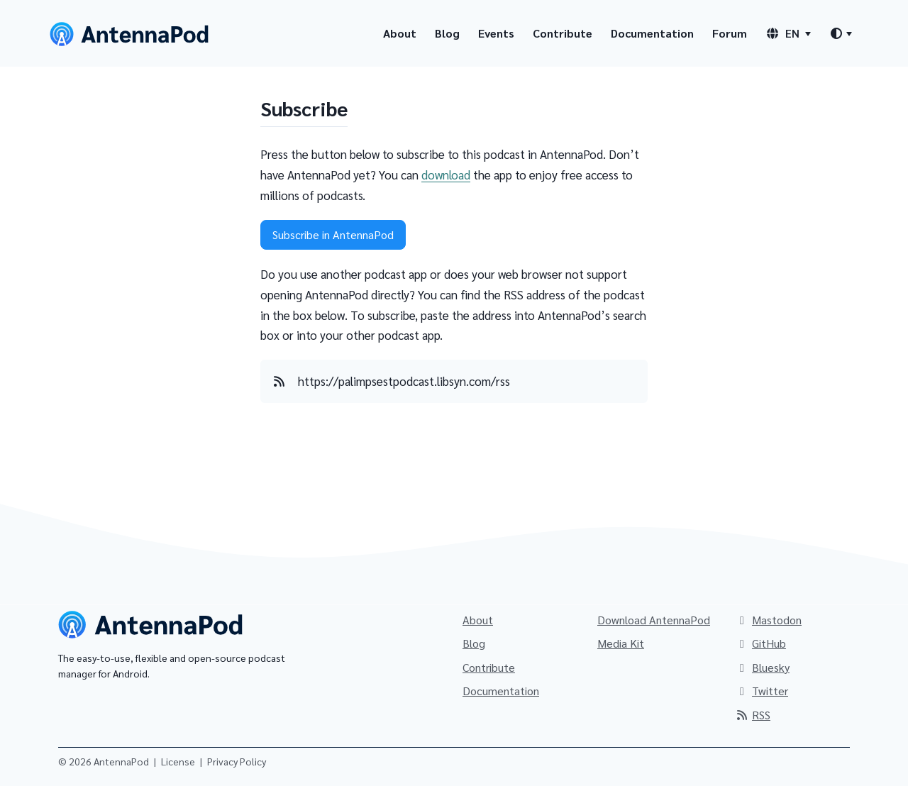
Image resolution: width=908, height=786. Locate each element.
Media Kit (620, 643)
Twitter (761, 690)
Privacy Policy (236, 761)
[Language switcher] (788, 33)
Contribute (562, 33)
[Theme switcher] (841, 33)
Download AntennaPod (653, 619)
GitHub (760, 643)
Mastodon (768, 619)
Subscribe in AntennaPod (333, 234)
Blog (447, 33)
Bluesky (762, 667)
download (445, 174)
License (178, 761)
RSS (752, 714)
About (399, 33)
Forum (729, 33)
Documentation (652, 33)
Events (496, 33)
